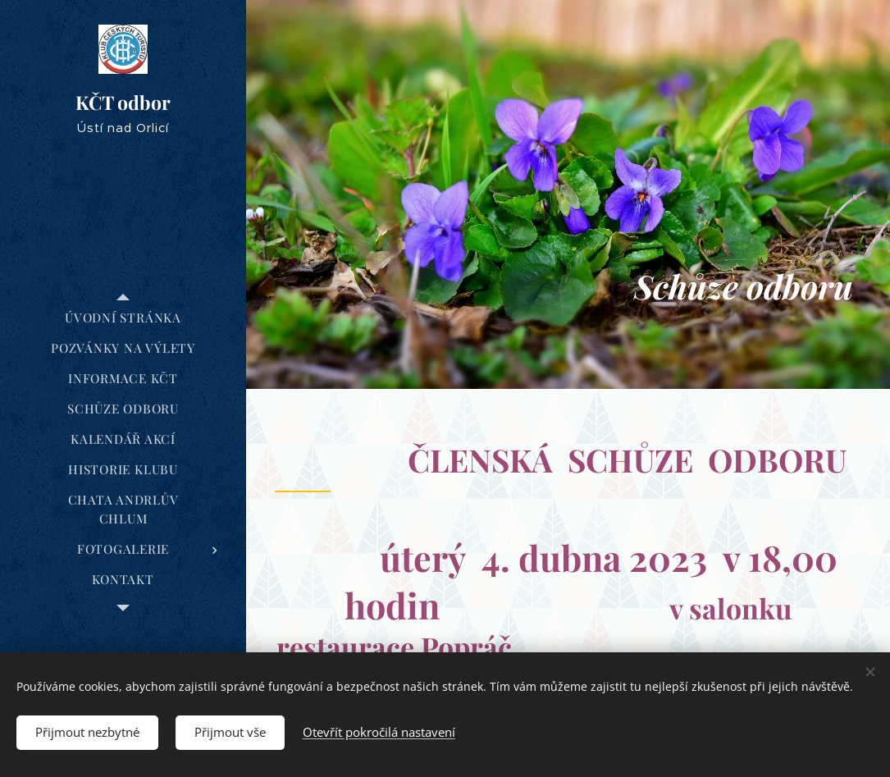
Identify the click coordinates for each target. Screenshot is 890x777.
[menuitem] (123, 318)
